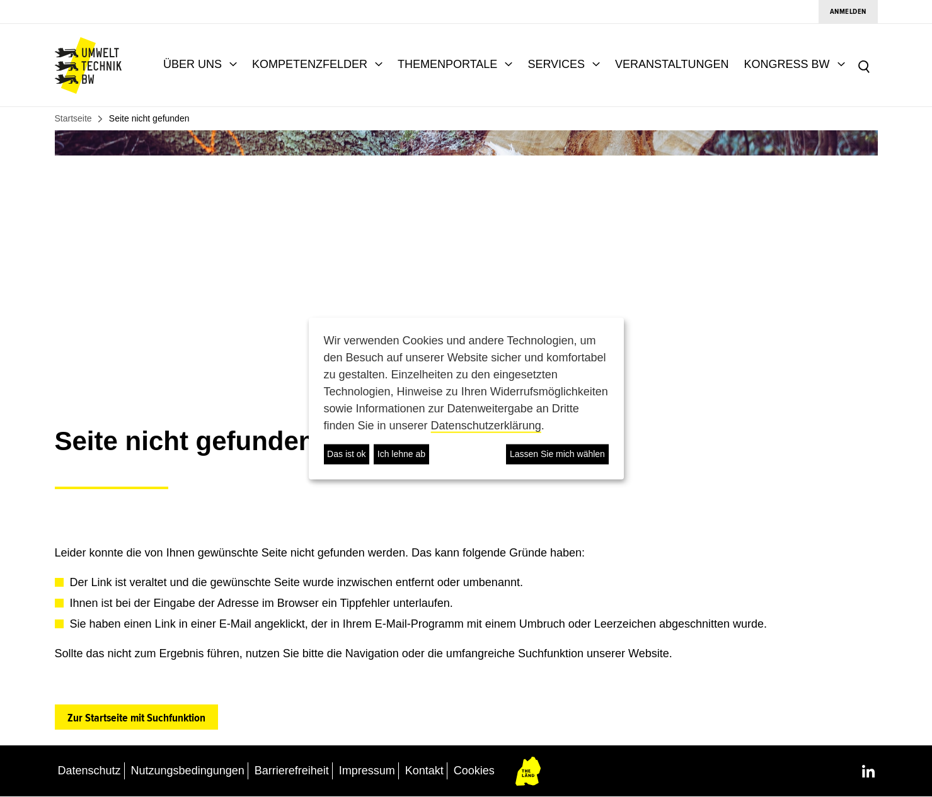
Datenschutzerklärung (486, 425)
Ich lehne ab (401, 454)
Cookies (474, 770)
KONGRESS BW (786, 64)
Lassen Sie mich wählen (557, 454)
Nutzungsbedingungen (188, 770)
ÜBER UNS (192, 64)
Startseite (73, 118)
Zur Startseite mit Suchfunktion (136, 718)
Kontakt (424, 770)
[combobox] (888, 65)
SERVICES (556, 64)
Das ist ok (346, 454)
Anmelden (848, 12)
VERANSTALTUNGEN (671, 64)
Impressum (367, 770)
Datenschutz (89, 770)
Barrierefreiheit (292, 770)
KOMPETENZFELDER (309, 64)
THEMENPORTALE (447, 64)
